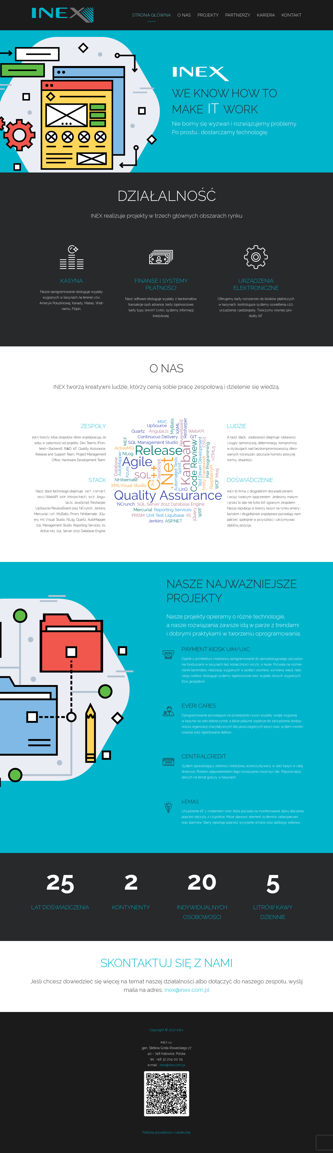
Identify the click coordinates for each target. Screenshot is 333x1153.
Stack (97, 479)
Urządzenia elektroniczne (256, 284)
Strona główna (151, 15)
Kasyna (71, 280)
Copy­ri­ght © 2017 (167, 1030)
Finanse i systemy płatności (161, 284)
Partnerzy (237, 15)
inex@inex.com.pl (187, 989)
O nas (184, 15)
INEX (62, 15)
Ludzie (236, 426)
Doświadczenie (250, 479)
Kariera (266, 15)
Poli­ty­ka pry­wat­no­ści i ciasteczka (166, 1132)
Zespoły (93, 426)
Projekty (208, 15)
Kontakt (291, 15)
